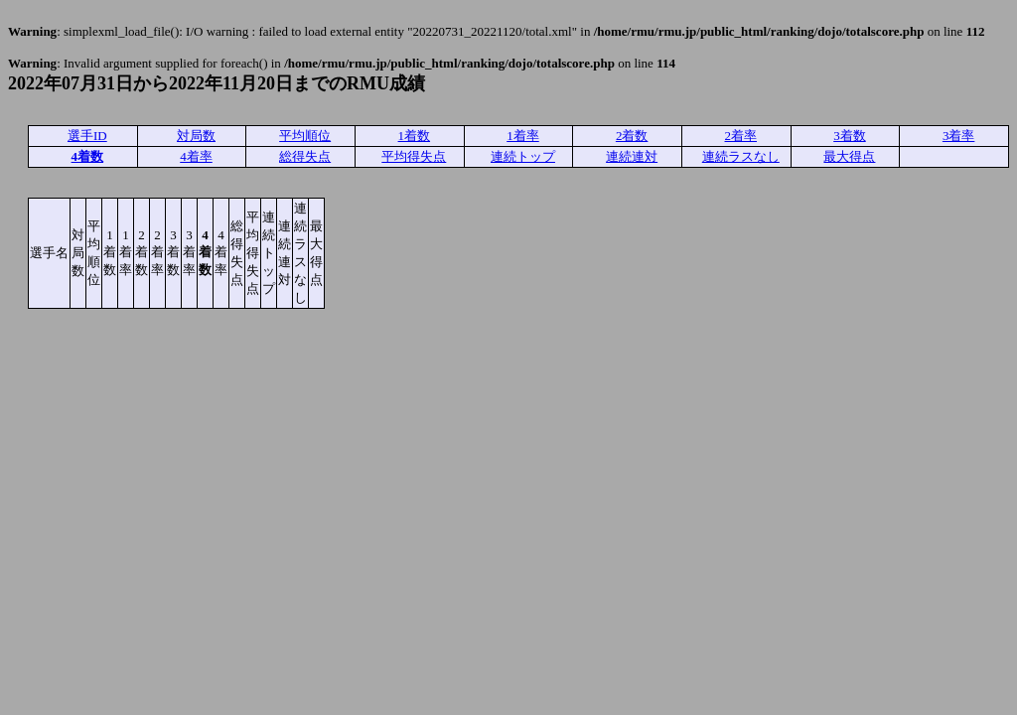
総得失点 (305, 156)
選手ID (87, 135)
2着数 (632, 135)
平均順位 (305, 135)
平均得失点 (413, 156)
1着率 (523, 135)
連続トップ (523, 156)
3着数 (849, 135)
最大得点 (849, 156)
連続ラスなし (741, 156)
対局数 (196, 135)
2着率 (741, 135)
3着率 (959, 135)
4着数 (88, 156)
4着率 (196, 156)
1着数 (414, 135)
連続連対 (631, 156)
